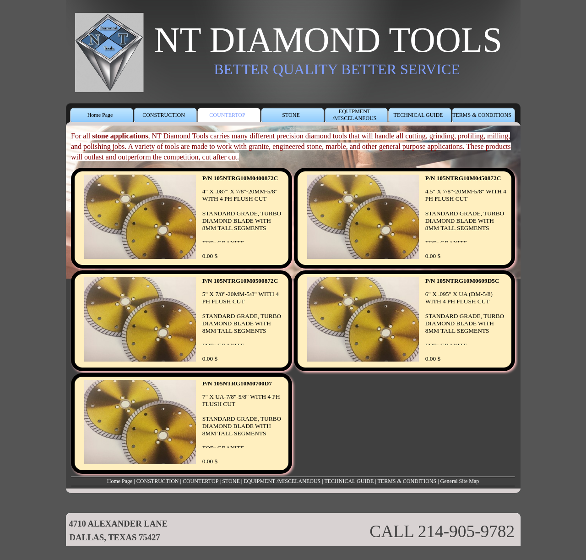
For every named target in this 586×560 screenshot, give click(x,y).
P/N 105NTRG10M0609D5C (462, 280)
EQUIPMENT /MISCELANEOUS (282, 481)
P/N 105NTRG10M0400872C (240, 178)
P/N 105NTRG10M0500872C (240, 280)
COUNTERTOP (200, 481)
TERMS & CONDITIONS (407, 481)
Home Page (120, 481)
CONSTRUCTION (157, 481)
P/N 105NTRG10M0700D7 (237, 383)
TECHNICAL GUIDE (349, 481)
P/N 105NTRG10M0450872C (463, 178)
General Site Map (459, 481)
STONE (230, 481)
